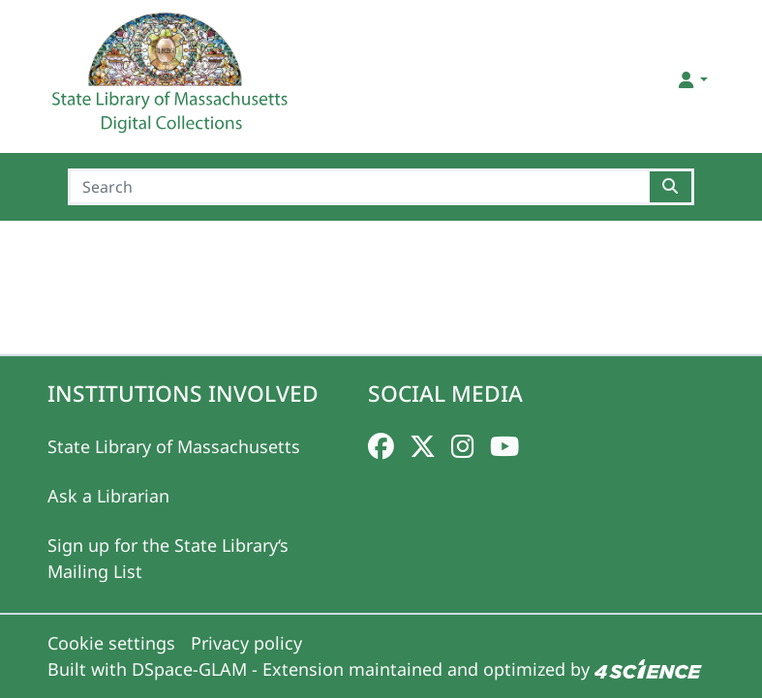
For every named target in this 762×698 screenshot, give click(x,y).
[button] (691, 80)
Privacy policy (246, 642)
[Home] (172, 80)
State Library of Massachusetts (173, 446)
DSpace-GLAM (189, 669)
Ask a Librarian (108, 495)
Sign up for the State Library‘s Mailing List (168, 558)
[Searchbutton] (671, 186)
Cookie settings (111, 642)
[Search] (359, 186)
